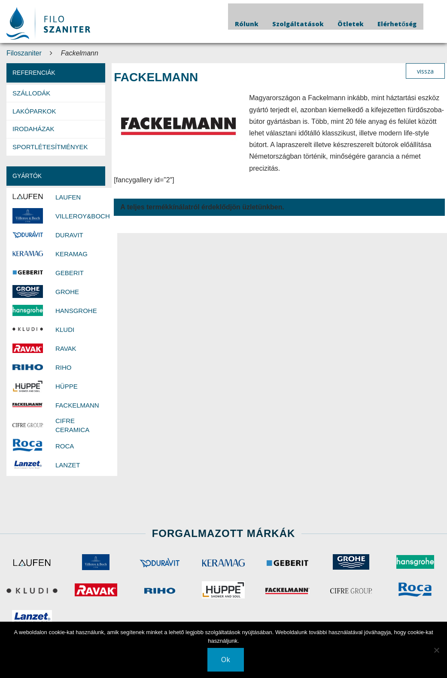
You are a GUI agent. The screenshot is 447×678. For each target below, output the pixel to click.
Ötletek (351, 24)
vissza (425, 71)
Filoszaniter (24, 53)
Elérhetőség (397, 24)
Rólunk (246, 24)
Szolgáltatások (298, 24)
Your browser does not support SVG (48, 23)
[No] (436, 650)
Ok (225, 659)
